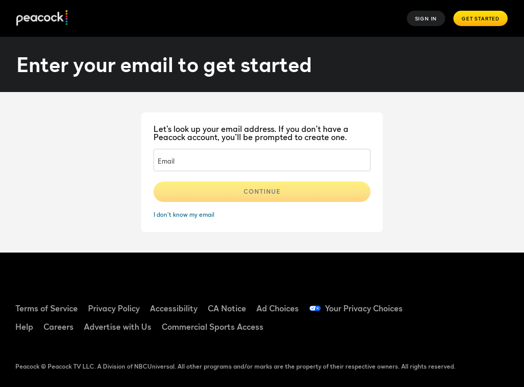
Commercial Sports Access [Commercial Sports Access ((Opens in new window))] (213, 327)
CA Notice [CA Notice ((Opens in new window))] (227, 308)
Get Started (480, 18)
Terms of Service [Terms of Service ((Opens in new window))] (46, 308)
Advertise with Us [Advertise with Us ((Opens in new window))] (117, 327)
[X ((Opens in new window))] (469, 331)
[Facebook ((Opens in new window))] (442, 302)
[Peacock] (42, 18)
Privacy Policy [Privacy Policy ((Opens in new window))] (114, 308)
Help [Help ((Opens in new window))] (24, 327)
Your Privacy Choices (364, 308)
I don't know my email (184, 214)
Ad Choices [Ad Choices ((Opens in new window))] (277, 308)
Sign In (426, 18)
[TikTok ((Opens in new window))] (469, 302)
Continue (262, 191)
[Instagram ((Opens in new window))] (442, 331)
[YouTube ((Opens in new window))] (495, 302)
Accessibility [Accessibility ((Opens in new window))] (174, 308)
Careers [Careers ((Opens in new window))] (58, 327)
